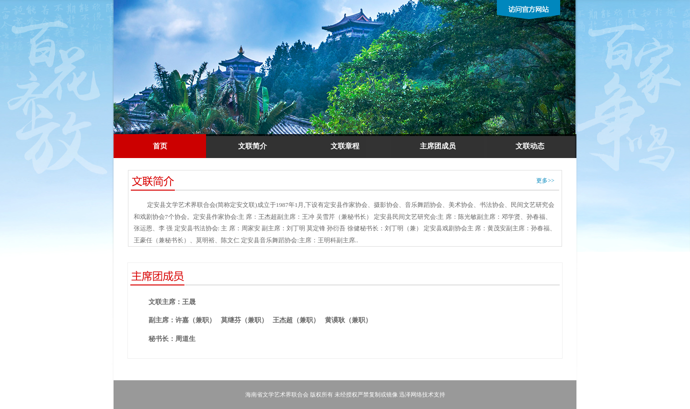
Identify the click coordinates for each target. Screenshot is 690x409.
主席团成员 (438, 146)
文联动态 (530, 146)
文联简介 (252, 146)
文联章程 (345, 146)
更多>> (545, 180)
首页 (160, 146)
